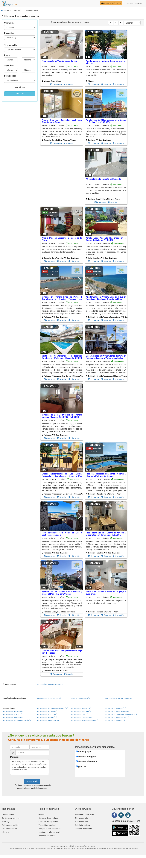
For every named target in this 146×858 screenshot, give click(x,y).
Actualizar (20, 94)
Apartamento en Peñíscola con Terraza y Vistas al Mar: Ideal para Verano (62, 593)
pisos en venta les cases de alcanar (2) (85, 720)
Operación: (9, 23)
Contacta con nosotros (10, 818)
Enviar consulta (32, 781)
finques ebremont (87, 761)
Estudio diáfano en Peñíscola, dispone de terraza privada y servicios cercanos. (106, 601)
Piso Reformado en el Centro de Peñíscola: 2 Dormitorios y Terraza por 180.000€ (106, 534)
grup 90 (82, 766)
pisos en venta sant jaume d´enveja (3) (17, 720)
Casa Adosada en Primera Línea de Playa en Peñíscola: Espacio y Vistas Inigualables (106, 357)
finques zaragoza (87, 756)
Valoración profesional (47, 824)
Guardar (68, 84)
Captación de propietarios (48, 821)
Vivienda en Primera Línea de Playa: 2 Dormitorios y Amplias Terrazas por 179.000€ (62, 299)
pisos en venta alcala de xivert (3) (117, 711)
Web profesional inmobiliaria (49, 827)
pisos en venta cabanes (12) (81, 717)
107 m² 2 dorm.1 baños (106, 486)
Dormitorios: (10, 76)
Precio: (7, 55)
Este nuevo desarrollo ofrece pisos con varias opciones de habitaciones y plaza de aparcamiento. (62, 72)
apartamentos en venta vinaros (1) (49, 698)
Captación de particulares (48, 818)
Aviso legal (6, 821)
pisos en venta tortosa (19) (12, 717)
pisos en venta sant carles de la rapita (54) (52, 708)
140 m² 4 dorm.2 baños (63, 486)
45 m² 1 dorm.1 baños (106, 74)
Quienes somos (8, 814)
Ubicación (118, 84)
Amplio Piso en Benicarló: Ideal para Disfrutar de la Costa (62, 121)
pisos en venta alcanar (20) (81, 708)
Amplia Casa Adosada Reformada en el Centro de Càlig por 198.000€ (106, 239)
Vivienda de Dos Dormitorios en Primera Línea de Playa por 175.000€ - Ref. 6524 (62, 416)
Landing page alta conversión (50, 830)
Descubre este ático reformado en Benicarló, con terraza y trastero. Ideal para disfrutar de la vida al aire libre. (106, 190)
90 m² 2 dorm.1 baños (62, 309)
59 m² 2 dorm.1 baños (62, 74)
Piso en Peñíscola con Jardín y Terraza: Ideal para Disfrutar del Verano (106, 475)
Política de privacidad (10, 824)
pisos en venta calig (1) (79, 714)
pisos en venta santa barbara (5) (117, 717)
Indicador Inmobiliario (83, 827)
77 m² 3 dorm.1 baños (62, 132)
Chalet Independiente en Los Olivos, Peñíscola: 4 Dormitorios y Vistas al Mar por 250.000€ (62, 476)
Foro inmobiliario (81, 821)
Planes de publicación (47, 834)
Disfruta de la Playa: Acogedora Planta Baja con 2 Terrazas (62, 651)
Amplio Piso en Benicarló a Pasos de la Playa (62, 239)
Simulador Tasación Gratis (111, 3)
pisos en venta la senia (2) (12, 714)
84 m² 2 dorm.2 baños (106, 545)
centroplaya (84, 751)
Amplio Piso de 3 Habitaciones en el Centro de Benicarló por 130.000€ (106, 121)
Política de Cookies (9, 827)
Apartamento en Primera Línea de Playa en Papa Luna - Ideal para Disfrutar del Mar (106, 298)
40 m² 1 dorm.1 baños (106, 604)
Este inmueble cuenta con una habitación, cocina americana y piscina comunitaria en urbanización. (106, 72)
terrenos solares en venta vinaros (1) (118, 698)
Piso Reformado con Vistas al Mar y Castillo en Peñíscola (62, 534)
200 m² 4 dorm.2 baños (106, 250)
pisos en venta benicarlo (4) (81, 711)
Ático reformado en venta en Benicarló (103, 179)
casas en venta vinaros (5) (80, 698)
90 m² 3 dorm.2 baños (106, 132)
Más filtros (20, 87)
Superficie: (9, 65)
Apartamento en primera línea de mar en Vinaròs (106, 62)
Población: (9, 33)
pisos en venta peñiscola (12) (13, 711)
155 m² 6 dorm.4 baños (106, 368)
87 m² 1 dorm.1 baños (106, 191)
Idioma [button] (5, 830)
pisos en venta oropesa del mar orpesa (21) (121, 714)
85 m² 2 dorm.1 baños (62, 604)
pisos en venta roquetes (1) (115, 720)
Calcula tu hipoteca (82, 824)
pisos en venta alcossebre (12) (48, 711)
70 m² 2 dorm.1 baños (62, 545)
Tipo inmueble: (11, 45)
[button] (32, 10)
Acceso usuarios (134, 3)
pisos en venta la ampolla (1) (47, 714)
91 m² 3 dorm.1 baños (62, 250)
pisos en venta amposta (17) (115, 708)
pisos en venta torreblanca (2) (48, 720)
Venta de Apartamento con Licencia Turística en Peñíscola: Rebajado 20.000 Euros (62, 358)
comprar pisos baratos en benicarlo (50, 684)
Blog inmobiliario (81, 818)
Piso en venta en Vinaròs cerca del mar (59, 61)
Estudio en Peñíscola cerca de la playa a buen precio (106, 593)
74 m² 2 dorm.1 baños (62, 663)
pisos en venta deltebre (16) (47, 717)
